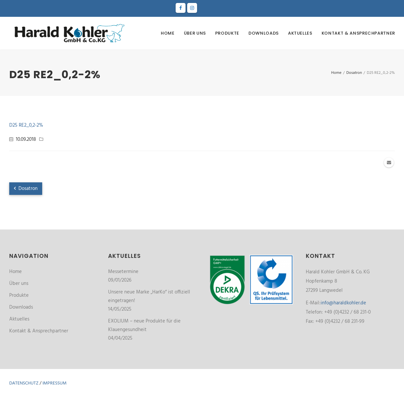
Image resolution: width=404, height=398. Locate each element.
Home (168, 33)
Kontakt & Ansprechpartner (358, 33)
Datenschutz (24, 383)
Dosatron (26, 189)
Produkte (227, 33)
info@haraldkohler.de (343, 303)
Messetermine (123, 272)
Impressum (55, 383)
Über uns (195, 33)
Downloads (263, 33)
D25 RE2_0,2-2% (26, 125)
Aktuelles (300, 33)
